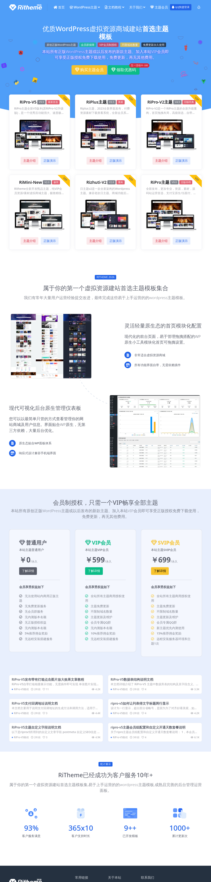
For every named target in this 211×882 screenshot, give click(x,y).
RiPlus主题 (96, 102)
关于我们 (135, 7)
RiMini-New (30, 182)
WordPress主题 (83, 7)
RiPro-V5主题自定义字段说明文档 (37, 731)
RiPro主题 (160, 182)
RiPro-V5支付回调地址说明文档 (36, 706)
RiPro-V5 (28, 102)
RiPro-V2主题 (159, 102)
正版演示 (49, 160)
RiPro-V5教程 (22, 690)
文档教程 (113, 7)
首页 (59, 7)
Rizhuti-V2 (96, 182)
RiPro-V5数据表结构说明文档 (133, 680)
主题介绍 (29, 160)
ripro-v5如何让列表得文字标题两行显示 (140, 706)
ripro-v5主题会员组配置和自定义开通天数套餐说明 (149, 731)
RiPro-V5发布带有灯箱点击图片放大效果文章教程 (49, 680)
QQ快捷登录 (181, 7)
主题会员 (159, 7)
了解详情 (28, 571)
